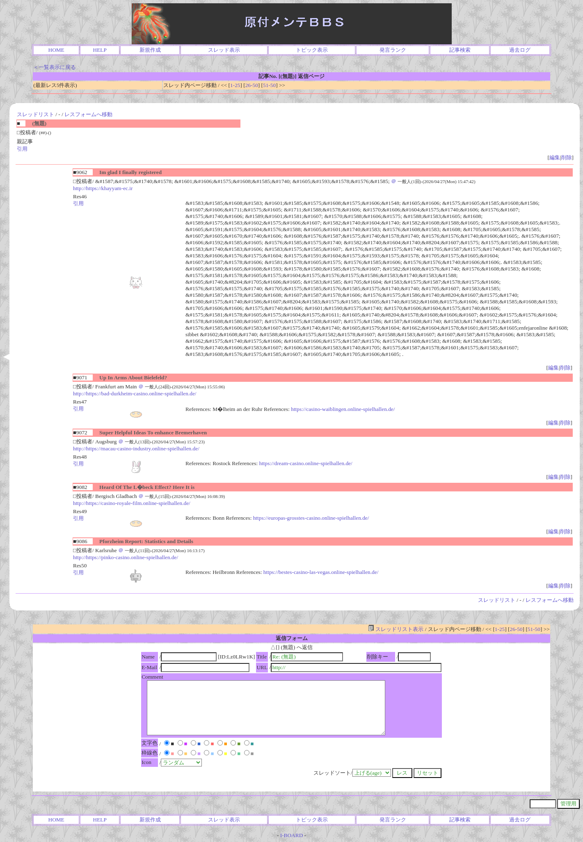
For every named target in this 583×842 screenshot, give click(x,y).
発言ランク (393, 50)
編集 (554, 157)
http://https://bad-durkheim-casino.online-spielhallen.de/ (135, 393)
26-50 (251, 85)
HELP (100, 50)
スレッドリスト (35, 114)
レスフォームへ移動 (88, 114)
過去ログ (519, 50)
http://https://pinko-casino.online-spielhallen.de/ (125, 557)
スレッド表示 (224, 50)
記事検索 (460, 50)
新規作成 (150, 50)
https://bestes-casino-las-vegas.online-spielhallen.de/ (321, 572)
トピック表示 (312, 50)
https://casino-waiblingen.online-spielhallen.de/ (343, 409)
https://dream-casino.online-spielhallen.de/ (305, 463)
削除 (566, 157)
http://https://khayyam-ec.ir (103, 188)
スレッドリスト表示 (395, 629)
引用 (22, 149)
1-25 (235, 85)
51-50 (269, 85)
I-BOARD (291, 835)
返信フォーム (292, 638)
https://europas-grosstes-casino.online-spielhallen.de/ (311, 518)
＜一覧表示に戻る (54, 67)
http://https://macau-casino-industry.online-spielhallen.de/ (136, 448)
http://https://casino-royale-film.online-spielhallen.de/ (131, 503)
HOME (56, 50)
